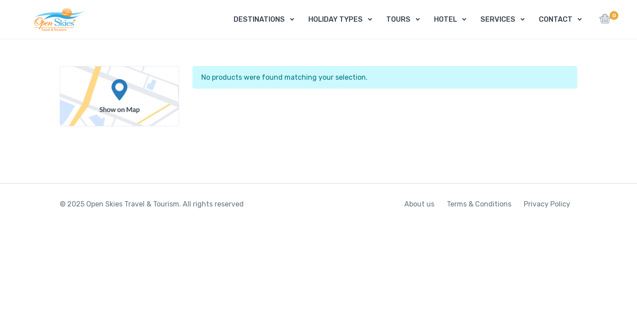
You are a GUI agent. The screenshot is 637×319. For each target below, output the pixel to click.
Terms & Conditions (479, 204)
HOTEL (445, 19)
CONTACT (555, 19)
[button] (604, 21)
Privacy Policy (547, 204)
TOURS (398, 19)
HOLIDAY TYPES (335, 19)
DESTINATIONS (259, 19)
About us (419, 204)
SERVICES (497, 19)
